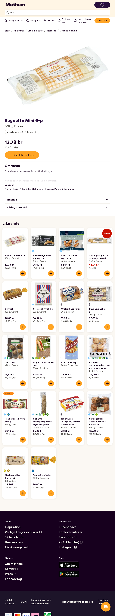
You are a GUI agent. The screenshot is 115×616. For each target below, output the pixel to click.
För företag (13, 575)
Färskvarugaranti (17, 544)
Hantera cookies (103, 598)
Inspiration (13, 523)
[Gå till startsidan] (15, 5)
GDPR (24, 598)
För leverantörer (71, 529)
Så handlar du (14, 534)
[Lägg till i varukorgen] (23, 270)
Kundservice (68, 523)
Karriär (11, 565)
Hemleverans (14, 539)
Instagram (68, 544)
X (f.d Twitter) (71, 539)
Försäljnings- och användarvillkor (41, 598)
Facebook (68, 534)
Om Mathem (14, 560)
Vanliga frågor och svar (23, 529)
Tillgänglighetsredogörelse (77, 598)
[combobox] (59, 12)
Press (10, 570)
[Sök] (7, 12)
